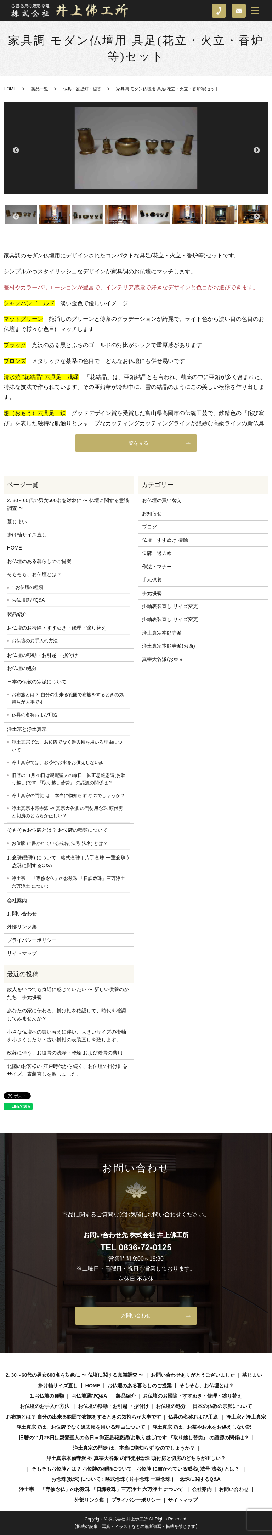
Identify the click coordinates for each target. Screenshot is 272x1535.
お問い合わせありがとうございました (193, 1375)
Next (256, 150)
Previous (15, 150)
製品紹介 (17, 614)
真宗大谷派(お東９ (162, 659)
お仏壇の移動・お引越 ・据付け (42, 655)
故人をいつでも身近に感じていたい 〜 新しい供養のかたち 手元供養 (68, 993)
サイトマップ (22, 953)
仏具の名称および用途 (35, 714)
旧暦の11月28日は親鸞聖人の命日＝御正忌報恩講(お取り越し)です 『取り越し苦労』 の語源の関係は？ (68, 779)
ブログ (149, 527)
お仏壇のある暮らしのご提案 (39, 561)
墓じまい (17, 521)
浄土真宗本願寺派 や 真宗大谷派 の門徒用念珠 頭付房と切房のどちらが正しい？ (67, 812)
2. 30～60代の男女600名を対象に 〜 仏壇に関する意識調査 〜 (68, 504)
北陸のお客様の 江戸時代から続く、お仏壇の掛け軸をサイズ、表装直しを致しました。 (67, 1070)
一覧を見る (136, 443)
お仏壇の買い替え (162, 500)
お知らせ (152, 513)
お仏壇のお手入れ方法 (35, 640)
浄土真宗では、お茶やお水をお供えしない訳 (58, 762)
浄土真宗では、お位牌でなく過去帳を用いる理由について (67, 745)
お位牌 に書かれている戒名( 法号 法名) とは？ (60, 843)
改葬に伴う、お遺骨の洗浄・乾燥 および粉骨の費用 (65, 1053)
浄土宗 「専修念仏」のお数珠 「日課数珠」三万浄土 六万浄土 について (68, 882)
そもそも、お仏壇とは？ (34, 574)
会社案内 (17, 900)
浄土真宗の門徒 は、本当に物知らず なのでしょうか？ (68, 795)
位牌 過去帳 (157, 553)
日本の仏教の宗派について (37, 681)
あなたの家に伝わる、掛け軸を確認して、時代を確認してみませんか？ (66, 1014)
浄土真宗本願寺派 (162, 633)
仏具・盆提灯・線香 (82, 88)
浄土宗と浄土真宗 (27, 729)
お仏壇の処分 (22, 668)
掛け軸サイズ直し (27, 535)
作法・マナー (157, 566)
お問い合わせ (22, 913)
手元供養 (152, 579)
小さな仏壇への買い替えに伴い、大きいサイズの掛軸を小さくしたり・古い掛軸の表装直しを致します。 (66, 1035)
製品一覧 (39, 88)
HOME (10, 88)
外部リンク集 (22, 926)
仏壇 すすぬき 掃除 (165, 540)
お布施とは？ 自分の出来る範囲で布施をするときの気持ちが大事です (68, 698)
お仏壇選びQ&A (28, 600)
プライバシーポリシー (32, 940)
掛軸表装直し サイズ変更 (170, 606)
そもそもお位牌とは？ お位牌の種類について (57, 830)
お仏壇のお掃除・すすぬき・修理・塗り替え (56, 628)
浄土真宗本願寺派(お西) (168, 646)
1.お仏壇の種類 (27, 587)
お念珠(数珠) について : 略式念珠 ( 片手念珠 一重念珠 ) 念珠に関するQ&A (68, 861)
